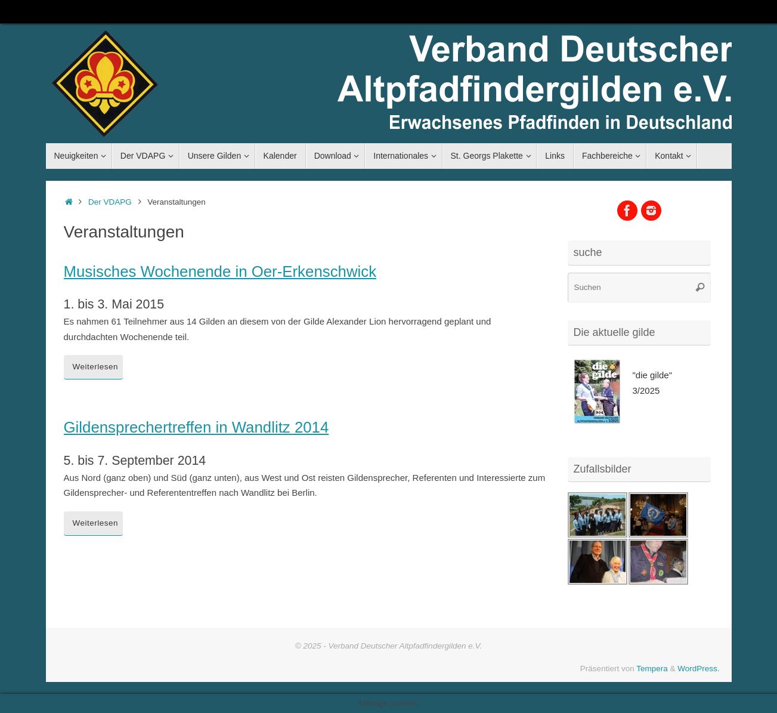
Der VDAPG (110, 201)
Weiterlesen (96, 366)
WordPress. (698, 668)
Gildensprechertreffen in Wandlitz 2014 (196, 427)
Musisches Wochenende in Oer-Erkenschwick (220, 271)
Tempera (652, 668)
